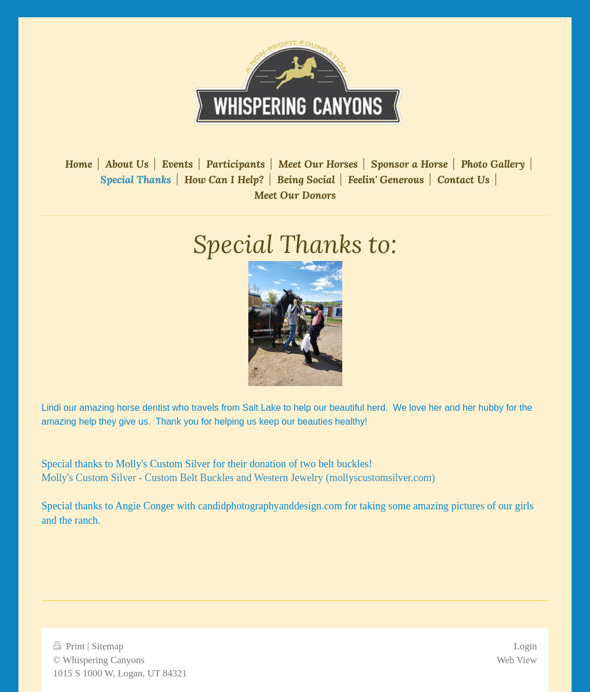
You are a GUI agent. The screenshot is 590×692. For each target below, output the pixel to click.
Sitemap (107, 646)
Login (525, 646)
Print (70, 646)
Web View (517, 660)
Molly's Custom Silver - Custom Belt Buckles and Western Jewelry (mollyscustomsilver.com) (238, 477)
